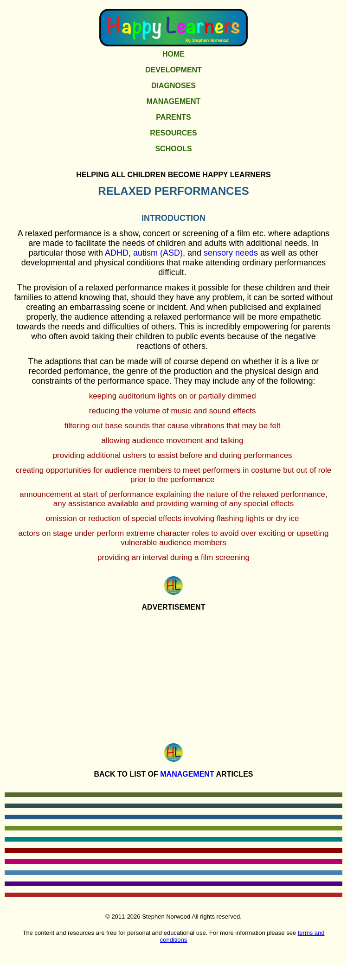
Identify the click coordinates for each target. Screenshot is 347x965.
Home (173, 54)
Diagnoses (173, 86)
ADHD (117, 252)
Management (173, 101)
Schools (173, 149)
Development (173, 70)
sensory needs (231, 252)
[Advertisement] (173, 675)
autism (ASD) (158, 252)
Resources (173, 133)
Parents (173, 117)
